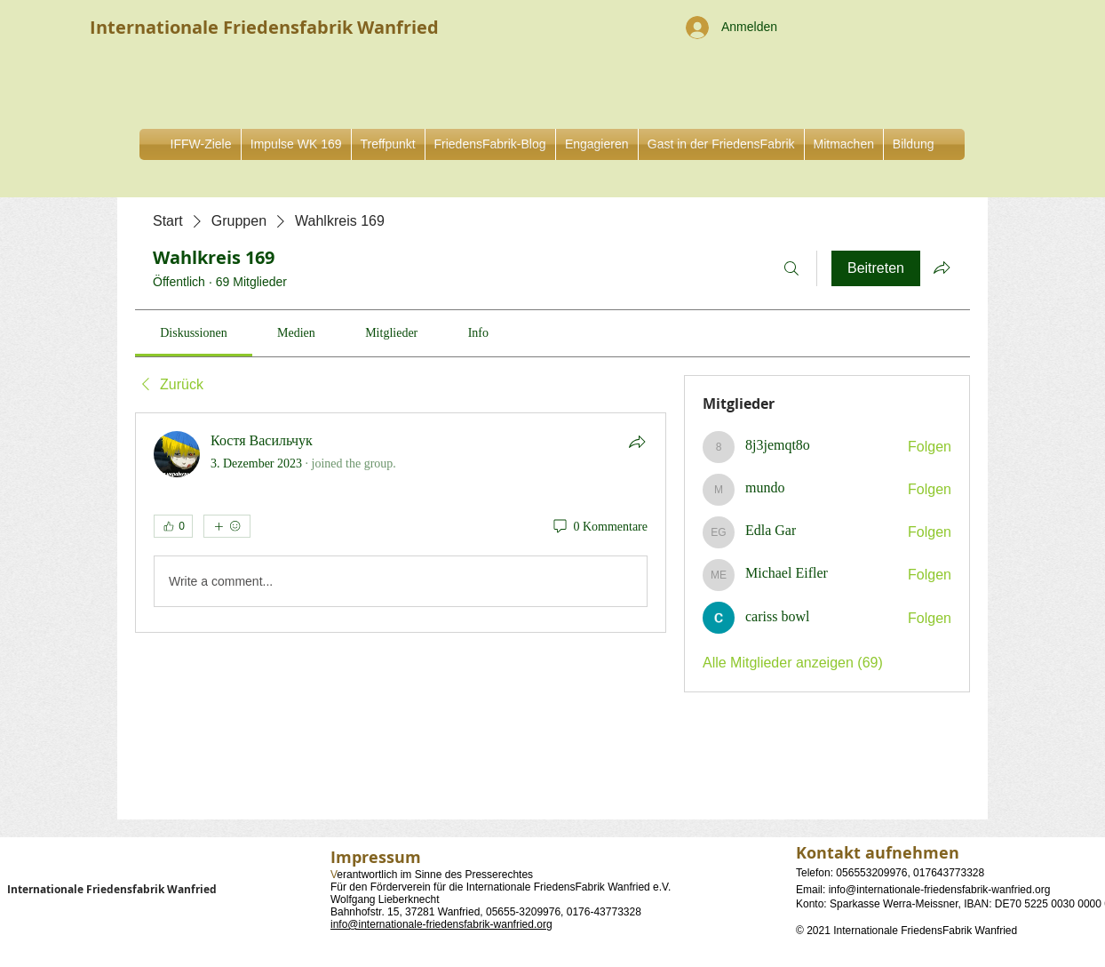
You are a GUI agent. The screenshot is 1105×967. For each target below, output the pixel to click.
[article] (400, 522)
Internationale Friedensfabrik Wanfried (112, 889)
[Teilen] (637, 441)
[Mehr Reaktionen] (226, 526)
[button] (597, 144)
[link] (193, 333)
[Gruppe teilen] (941, 267)
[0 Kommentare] (599, 527)
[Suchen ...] (791, 268)
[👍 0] (173, 526)
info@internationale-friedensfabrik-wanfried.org (441, 924)
